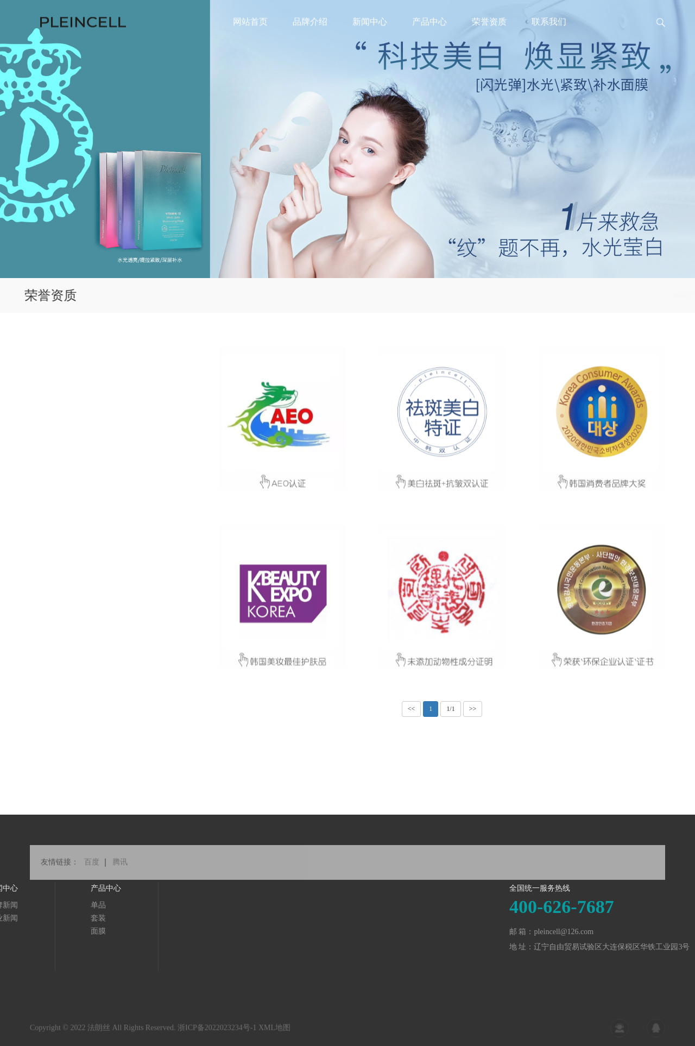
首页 (618, 295)
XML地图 (274, 1033)
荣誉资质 (489, 40)
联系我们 (549, 40)
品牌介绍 (310, 40)
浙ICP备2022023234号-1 (217, 1033)
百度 (91, 872)
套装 (26, 918)
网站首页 (250, 40)
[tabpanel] (347, 139)
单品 (26, 905)
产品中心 (429, 40)
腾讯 (120, 872)
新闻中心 (369, 40)
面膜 (26, 931)
